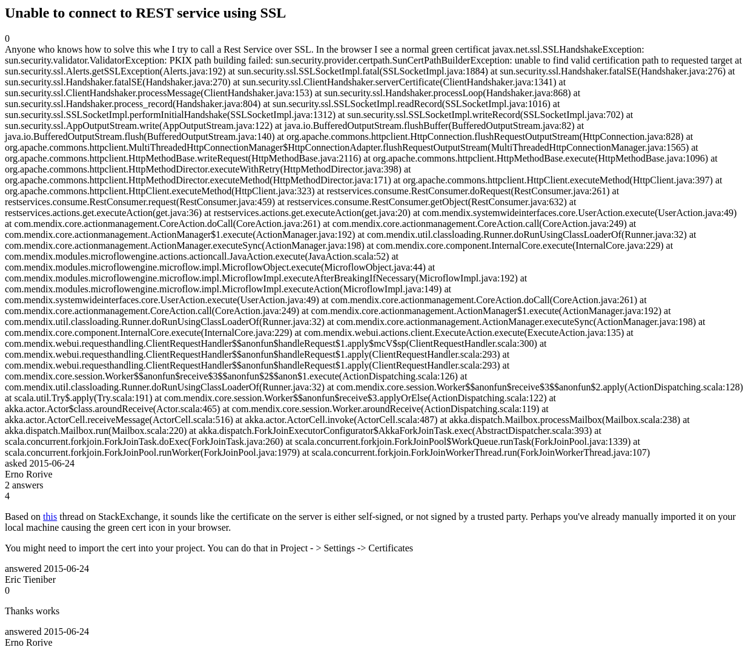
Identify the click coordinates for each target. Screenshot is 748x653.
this (50, 516)
